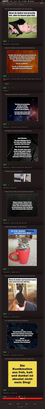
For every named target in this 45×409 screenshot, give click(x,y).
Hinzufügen (31, 1)
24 (24, 396)
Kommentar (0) (6, 44)
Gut (5, 41)
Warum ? (7, 83)
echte (15, 127)
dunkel (12, 44)
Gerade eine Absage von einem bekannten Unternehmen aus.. (20, 47)
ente (31, 167)
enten (23, 167)
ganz (15, 44)
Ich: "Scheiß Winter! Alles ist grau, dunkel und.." (17, 320)
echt (20, 127)
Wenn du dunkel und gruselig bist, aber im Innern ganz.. (19, 8)
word (16, 167)
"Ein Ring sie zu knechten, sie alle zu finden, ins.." (17, 94)
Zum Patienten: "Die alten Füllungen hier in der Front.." (18, 130)
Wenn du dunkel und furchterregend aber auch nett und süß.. (20, 275)
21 (16, 396)
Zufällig (24, 1)
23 (22, 396)
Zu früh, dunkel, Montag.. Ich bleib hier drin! (16, 226)
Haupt (11, 1)
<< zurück (4, 396)
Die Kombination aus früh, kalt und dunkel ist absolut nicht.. (20, 358)
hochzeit (12, 127)
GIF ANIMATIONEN (21, 4)
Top (15, 1)
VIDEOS (15, 4)
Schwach (9, 41)
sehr (27, 127)
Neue (19, 1)
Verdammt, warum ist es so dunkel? (14, 171)
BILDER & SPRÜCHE (9, 4)
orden (29, 167)
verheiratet (12, 167)
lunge (21, 167)
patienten (26, 167)
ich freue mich (24, 127)
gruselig (17, 44)
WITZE (4, 4)
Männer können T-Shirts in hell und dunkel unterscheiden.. (19, 191)
